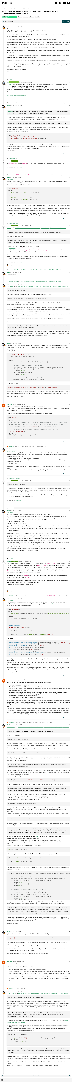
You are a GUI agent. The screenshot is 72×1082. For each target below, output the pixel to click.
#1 (69, 26)
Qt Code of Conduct (18, 167)
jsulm (8, 82)
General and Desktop (12, 16)
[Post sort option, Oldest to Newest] (7, 21)
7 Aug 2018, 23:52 (17, 598)
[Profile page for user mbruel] (3, 27)
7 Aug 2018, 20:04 (25, 481)
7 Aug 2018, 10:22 (25, 161)
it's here (37, 836)
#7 (69, 272)
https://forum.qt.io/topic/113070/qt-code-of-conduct (16, 95)
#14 (69, 561)
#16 (69, 680)
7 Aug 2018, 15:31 (20, 404)
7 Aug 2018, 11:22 (17, 284)
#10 (69, 404)
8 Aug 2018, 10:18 (17, 931)
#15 (69, 598)
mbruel (8, 26)
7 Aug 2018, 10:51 (17, 177)
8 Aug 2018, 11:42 (17, 991)
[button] (2, 1079)
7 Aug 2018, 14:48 (17, 343)
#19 (69, 961)
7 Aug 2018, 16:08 (17, 449)
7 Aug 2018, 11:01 (25, 225)
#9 (69, 343)
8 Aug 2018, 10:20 (20, 961)
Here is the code (56, 604)
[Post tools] (69, 75)
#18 (69, 931)
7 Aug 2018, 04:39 (27, 82)
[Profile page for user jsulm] (3, 83)
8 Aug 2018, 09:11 (17, 725)
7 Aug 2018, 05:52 (17, 105)
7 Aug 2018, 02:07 (17, 26)
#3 (69, 105)
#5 (69, 177)
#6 (69, 225)
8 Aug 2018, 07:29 (20, 680)
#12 (69, 481)
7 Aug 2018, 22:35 (25, 561)
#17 (69, 725)
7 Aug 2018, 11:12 (17, 272)
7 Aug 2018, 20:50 (17, 510)
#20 (69, 991)
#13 (69, 510)
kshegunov (9, 161)
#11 (69, 449)
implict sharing (12, 248)
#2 (69, 82)
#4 (69, 161)
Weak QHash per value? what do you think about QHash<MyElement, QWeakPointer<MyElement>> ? (40, 228)
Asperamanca (9, 404)
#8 (69, 284)
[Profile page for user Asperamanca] (3, 405)
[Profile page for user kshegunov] (3, 162)
